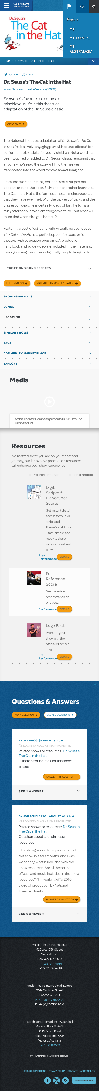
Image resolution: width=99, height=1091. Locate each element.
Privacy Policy (57, 1070)
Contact (72, 1070)
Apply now (14, 123)
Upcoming (12, 317)
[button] (69, 6)
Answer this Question (60, 776)
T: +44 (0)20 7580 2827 (50, 1000)
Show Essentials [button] (18, 296)
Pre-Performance (46, 475)
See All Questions (58, 714)
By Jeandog (28, 740)
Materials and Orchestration (55, 283)
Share (30, 74)
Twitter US (56, 1080)
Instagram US (65, 1080)
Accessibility (87, 1070)
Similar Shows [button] (16, 332)
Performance (83, 475)
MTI (72, 29)
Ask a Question (24, 714)
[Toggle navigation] (5, 5)
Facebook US (47, 1080)
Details (64, 556)
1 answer (31, 791)
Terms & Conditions (35, 1070)
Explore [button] (11, 363)
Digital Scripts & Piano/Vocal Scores (57, 495)
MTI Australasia (81, 49)
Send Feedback (84, 1080)
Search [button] (82, 6)
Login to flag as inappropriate (47, 746)
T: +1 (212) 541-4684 (49, 964)
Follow (13, 74)
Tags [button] (8, 343)
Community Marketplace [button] (25, 353)
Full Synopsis (15, 283)
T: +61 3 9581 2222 (49, 1045)
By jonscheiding (32, 816)
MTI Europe (80, 37)
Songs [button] (9, 306)
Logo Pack (55, 625)
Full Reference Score (55, 579)
